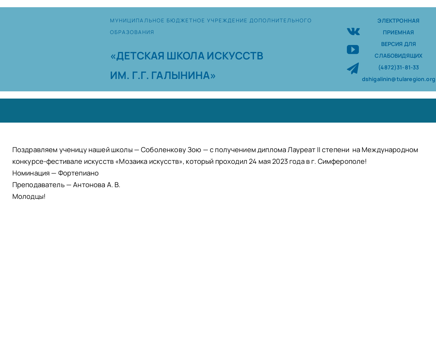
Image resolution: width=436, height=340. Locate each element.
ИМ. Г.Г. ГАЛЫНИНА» (163, 75)
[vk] (353, 30)
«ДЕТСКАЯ (138, 55)
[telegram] (353, 68)
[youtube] (353, 49)
